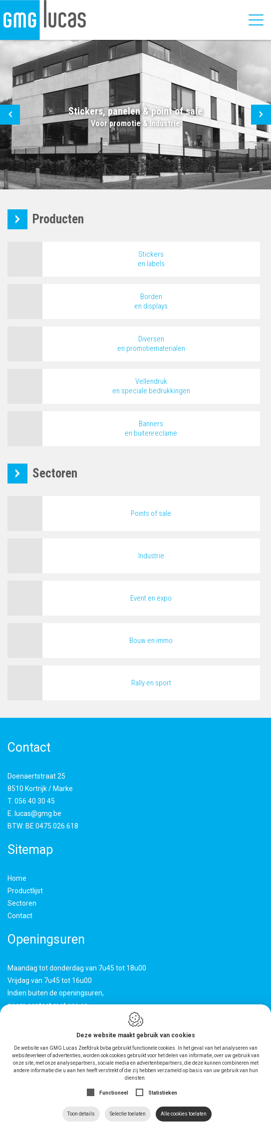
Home (16, 878)
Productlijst (25, 891)
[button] (10, 115)
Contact (19, 916)
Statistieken (162, 1093)
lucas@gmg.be (37, 813)
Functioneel (113, 1093)
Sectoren (21, 903)
